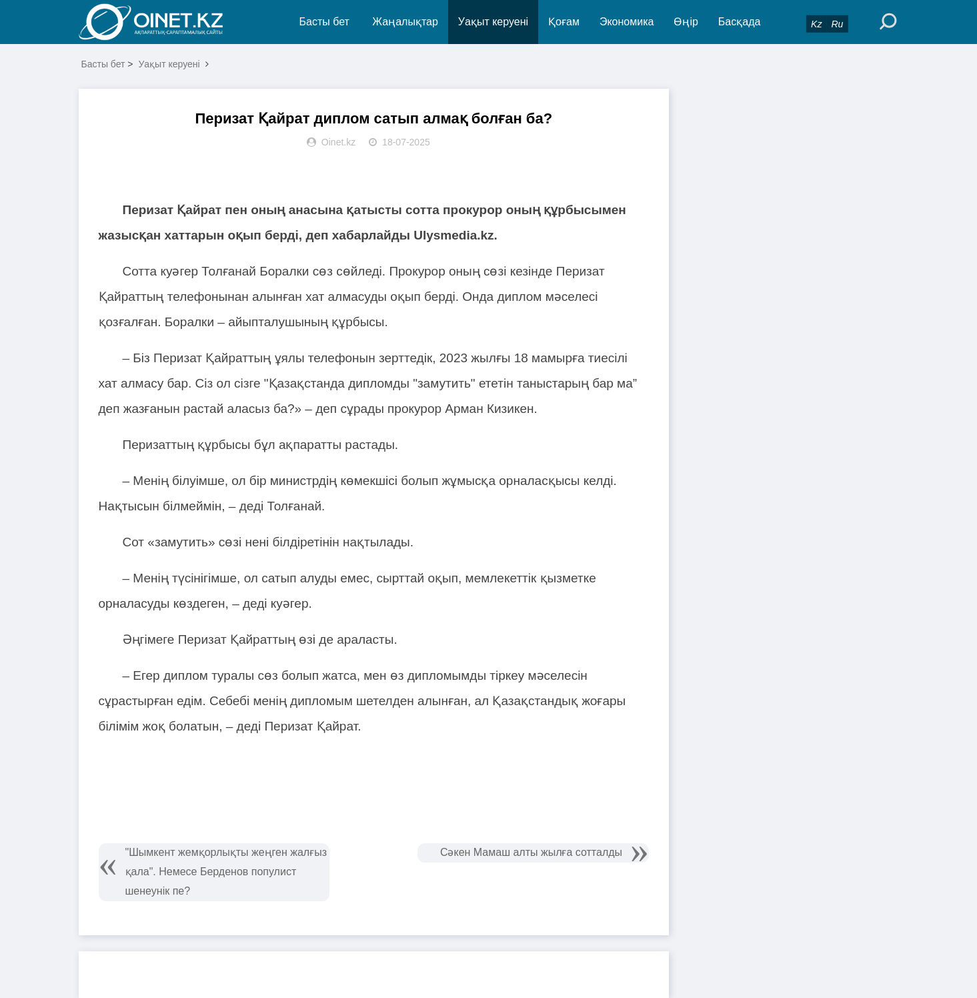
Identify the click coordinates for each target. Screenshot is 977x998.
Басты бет (324, 21)
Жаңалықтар (405, 21)
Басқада (739, 21)
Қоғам (564, 21)
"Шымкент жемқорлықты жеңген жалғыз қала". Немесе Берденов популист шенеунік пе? (226, 872)
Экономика (627, 21)
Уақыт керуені (493, 21)
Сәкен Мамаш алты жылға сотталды (531, 852)
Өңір (686, 21)
